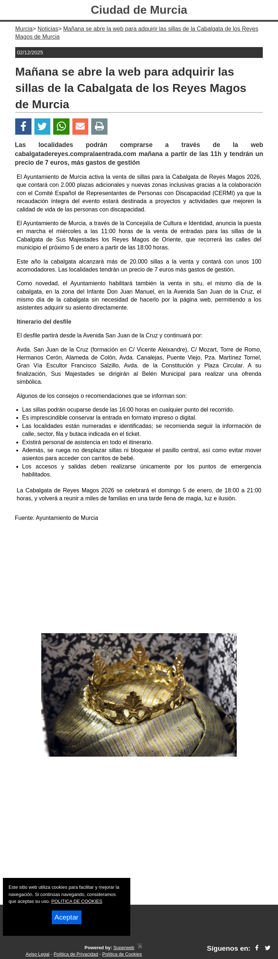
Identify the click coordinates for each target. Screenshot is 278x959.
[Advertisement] (139, 579)
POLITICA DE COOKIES (76, 901)
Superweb (123, 947)
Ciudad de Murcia (139, 9)
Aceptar (67, 917)
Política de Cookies (122, 954)
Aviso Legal (38, 954)
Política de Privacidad (76, 954)
